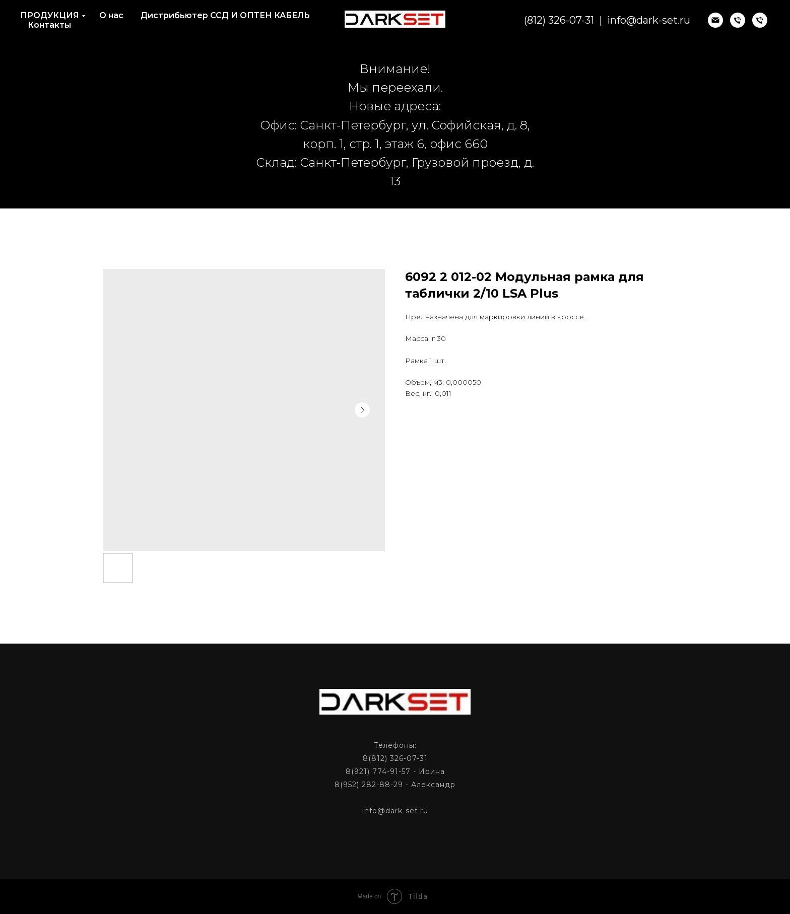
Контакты (49, 25)
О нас (111, 15)
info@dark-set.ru (648, 20)
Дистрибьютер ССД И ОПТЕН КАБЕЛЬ (225, 15)
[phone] (737, 20)
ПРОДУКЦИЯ (49, 15)
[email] (715, 20)
